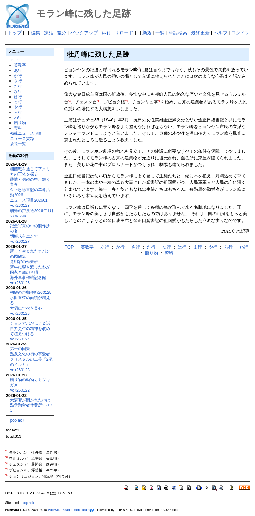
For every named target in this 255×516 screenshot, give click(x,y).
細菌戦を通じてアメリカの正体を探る (30, 171)
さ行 (18, 81)
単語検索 (178, 32)
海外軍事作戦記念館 (28, 277)
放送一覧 (18, 143)
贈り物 (20, 122)
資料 (18, 128)
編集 (35, 32)
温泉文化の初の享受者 (30, 354)
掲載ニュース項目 (26, 133)
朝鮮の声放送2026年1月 (31, 210)
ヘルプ (220, 32)
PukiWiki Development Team (71, 510)
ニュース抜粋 (22, 138)
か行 (18, 75)
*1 (139, 68)
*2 (69, 100)
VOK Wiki (18, 216)
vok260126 (20, 282)
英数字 (20, 65)
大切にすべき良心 (26, 308)
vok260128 (20, 205)
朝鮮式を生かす (24, 236)
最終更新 (200, 32)
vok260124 (20, 339)
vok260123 (20, 369)
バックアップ (84, 32)
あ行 (18, 70)
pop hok (17, 420)
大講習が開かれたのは (30, 400)
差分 (61, 32)
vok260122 (20, 390)
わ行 (18, 117)
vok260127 (20, 241)
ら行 (18, 112)
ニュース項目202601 (28, 200)
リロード (124, 32)
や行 (18, 107)
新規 (147, 32)
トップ (15, 32)
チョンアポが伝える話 (30, 323)
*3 (98, 100)
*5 (159, 100)
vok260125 (20, 313)
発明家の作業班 (24, 261)
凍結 (48, 32)
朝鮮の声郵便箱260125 (30, 292)
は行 (18, 96)
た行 (18, 86)
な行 (18, 91)
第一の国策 (20, 348)
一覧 (160, 32)
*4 (126, 100)
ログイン (240, 32)
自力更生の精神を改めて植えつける (30, 331)
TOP (14, 60)
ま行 (18, 102)
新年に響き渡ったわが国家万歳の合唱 (30, 270)
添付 (106, 32)
